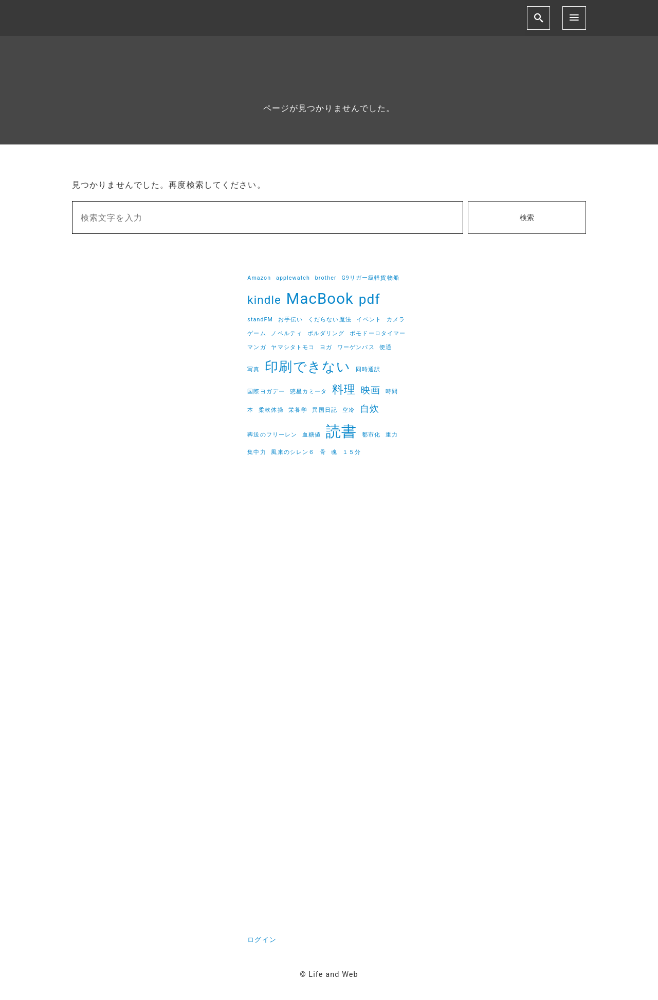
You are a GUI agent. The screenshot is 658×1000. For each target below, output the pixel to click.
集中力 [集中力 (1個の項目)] (256, 452)
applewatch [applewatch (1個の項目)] (293, 278)
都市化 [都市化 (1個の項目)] (371, 434)
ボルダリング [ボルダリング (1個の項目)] (326, 333)
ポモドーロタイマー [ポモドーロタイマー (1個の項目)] (378, 333)
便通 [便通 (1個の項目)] (385, 347)
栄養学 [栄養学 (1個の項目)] (297, 410)
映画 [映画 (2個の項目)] (370, 390)
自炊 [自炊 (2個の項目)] (369, 409)
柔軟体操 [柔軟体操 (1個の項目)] (271, 410)
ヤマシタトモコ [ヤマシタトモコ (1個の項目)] (293, 347)
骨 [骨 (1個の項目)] (323, 452)
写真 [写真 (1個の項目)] (253, 369)
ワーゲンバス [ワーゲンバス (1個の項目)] (356, 347)
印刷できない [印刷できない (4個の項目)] (308, 366)
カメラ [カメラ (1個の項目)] (396, 319)
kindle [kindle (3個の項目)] (264, 299)
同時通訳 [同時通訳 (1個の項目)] (368, 369)
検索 (527, 217)
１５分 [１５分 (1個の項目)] (351, 452)
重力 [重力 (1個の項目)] (392, 434)
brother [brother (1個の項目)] (326, 278)
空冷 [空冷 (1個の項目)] (348, 410)
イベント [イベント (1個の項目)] (368, 319)
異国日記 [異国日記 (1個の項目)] (324, 410)
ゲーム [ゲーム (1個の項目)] (256, 333)
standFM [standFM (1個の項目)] (260, 319)
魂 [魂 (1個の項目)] (334, 452)
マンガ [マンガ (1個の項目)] (256, 347)
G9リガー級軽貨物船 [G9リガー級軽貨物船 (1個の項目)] (370, 278)
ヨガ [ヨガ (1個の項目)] (326, 347)
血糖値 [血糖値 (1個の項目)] (311, 434)
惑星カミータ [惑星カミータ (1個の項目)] (308, 391)
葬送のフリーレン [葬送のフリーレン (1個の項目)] (272, 434)
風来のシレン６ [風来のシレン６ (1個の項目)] (293, 452)
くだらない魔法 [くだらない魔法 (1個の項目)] (330, 319)
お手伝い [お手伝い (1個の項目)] (290, 319)
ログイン (261, 939)
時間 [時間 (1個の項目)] (392, 391)
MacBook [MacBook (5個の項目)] (320, 298)
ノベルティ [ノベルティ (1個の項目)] (286, 333)
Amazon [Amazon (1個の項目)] (259, 278)
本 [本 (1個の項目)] (250, 410)
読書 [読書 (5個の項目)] (341, 431)
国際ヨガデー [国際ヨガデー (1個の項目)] (266, 391)
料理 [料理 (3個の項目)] (344, 389)
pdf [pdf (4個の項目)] (369, 299)
